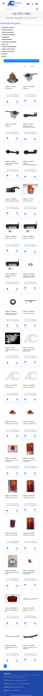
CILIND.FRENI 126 (9, 387)
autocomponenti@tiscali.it (13, 690)
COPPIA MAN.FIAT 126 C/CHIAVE (10, 276)
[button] (37, 9)
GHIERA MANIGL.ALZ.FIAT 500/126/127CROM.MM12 (29, 276)
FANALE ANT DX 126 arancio (12, 423)
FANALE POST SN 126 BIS (11, 535)
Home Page (9, 18)
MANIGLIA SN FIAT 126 (28, 238)
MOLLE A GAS (5, 44)
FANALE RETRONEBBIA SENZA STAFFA (29, 573)
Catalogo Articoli (18, 18)
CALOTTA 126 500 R (27, 201)
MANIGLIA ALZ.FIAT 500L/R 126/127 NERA (11, 164)
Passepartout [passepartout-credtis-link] (28, 695)
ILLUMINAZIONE (5, 37)
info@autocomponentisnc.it (17, 687)
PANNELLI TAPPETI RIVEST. (8, 49)
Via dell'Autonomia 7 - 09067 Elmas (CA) (15, 677)
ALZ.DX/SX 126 (8, 88)
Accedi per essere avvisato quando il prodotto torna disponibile (13, 98)
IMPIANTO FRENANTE (7, 39)
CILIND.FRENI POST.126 (28, 387)
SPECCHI (4, 56)
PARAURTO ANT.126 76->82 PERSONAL (29, 648)
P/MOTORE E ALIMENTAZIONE (9, 46)
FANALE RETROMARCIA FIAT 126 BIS (12, 573)
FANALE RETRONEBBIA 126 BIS (12, 610)
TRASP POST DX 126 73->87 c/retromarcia (11, 461)
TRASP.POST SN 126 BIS (29, 535)
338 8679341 (11, 683)
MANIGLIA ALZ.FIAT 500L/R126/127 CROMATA (29, 126)
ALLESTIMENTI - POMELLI (8, 27)
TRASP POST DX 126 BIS (29, 497)
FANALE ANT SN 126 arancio (30, 423)
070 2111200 (27, 683)
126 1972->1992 (33, 18)
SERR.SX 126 (26, 88)
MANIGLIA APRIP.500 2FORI (12, 201)
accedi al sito (16, 96)
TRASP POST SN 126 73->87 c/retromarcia (29, 461)
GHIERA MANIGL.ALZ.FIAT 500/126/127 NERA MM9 (11, 314)
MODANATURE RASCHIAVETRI (9, 41)
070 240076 (17, 680)
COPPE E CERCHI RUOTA (8, 32)
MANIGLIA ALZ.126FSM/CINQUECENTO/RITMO (30, 164)
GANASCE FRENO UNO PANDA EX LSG (28, 350)
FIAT (26, 18)
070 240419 (10, 680)
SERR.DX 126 (8, 126)
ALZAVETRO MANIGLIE (7, 29)
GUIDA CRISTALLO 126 (28, 313)
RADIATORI (4, 53)
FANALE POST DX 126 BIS (11, 497)
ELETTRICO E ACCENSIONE (8, 34)
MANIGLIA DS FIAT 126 (10, 238)
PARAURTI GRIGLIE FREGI (8, 51)
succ (16, 666)
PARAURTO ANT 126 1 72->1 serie (29, 610)
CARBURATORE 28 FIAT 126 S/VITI (12, 350)
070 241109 (23, 680)
